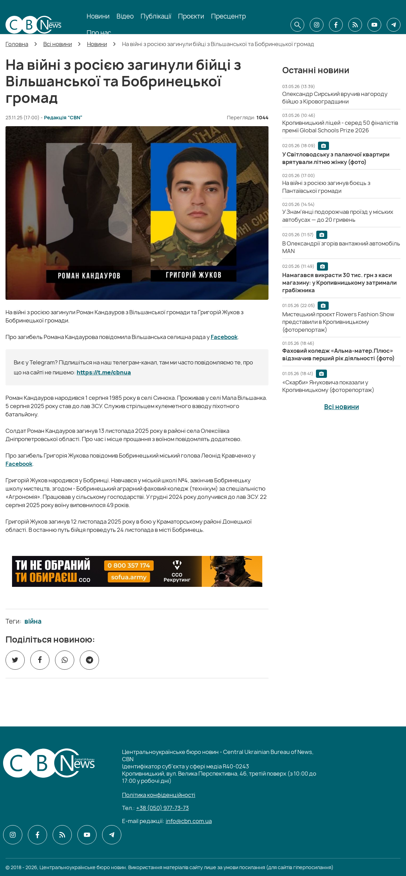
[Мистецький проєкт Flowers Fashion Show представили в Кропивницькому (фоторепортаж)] (338, 321)
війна (33, 621)
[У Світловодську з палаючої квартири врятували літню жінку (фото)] (335, 158)
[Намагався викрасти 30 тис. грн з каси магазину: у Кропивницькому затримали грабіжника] (339, 282)
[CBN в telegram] (393, 25)
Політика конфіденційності (158, 795)
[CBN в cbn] (355, 25)
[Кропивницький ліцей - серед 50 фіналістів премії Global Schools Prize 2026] (340, 126)
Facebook (224, 337)
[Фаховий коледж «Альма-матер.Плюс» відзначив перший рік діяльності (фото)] (338, 354)
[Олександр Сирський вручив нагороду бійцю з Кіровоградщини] (334, 97)
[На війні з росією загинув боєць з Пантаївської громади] (326, 186)
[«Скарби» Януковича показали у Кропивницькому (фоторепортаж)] (328, 386)
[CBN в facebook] (336, 25)
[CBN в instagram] (316, 25)
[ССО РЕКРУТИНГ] (137, 571)
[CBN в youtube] (374, 25)
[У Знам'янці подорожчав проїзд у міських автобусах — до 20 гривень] (337, 215)
